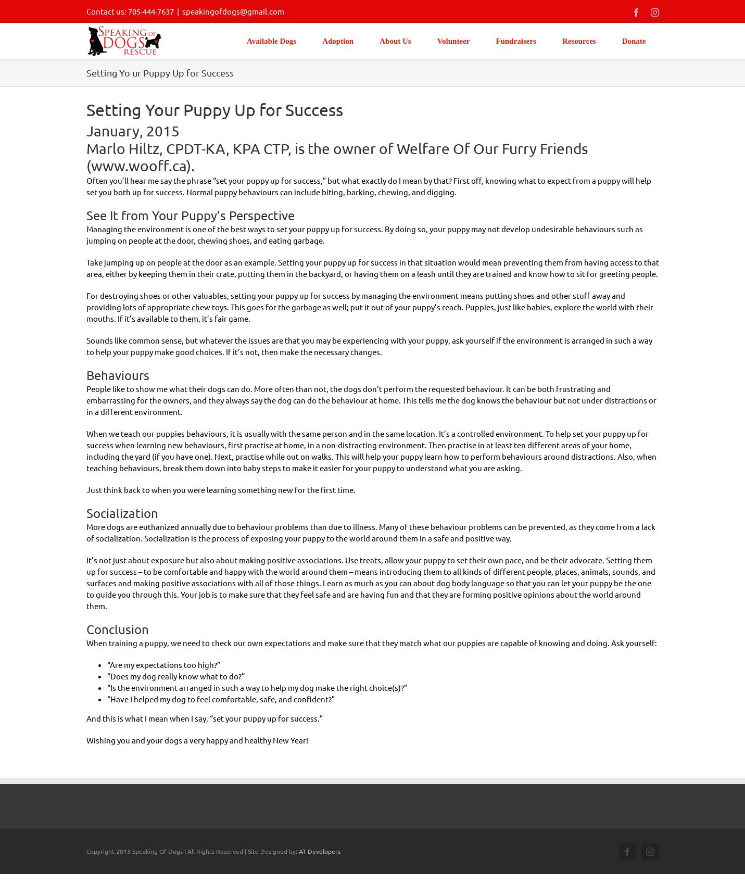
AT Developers (319, 851)
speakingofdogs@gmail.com (233, 11)
